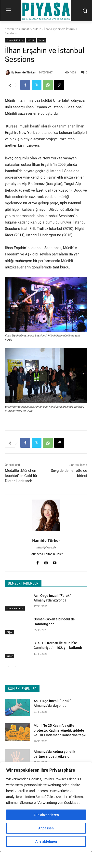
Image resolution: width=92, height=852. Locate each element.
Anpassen (46, 828)
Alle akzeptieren (46, 815)
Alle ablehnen (46, 841)
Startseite (11, 29)
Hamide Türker (25, 72)
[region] (46, 807)
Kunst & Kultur (31, 29)
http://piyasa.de (46, 547)
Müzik (31, 40)
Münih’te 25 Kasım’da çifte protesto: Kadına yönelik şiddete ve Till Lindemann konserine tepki (60, 730)
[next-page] (16, 666)
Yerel (41, 40)
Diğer (9, 632)
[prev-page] (8, 666)
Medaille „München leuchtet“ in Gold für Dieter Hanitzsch (21, 475)
